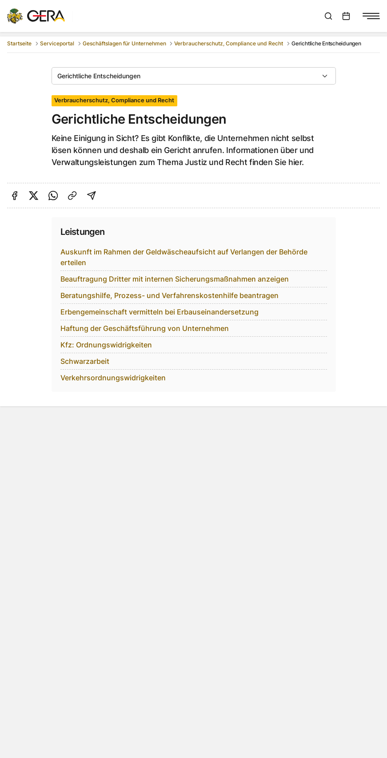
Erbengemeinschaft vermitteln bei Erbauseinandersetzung (159, 311)
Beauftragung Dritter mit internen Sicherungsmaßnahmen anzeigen (174, 278)
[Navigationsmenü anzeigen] (371, 16)
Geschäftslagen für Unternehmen (124, 43)
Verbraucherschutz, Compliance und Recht (228, 43)
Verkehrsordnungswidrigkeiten (113, 377)
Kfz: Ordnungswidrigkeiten (106, 344)
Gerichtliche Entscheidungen (98, 76)
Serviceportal (57, 43)
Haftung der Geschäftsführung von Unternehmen (144, 328)
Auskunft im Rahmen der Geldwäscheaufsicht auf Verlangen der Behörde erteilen (183, 257)
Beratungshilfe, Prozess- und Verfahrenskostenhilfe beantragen (169, 295)
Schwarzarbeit (84, 361)
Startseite (19, 43)
